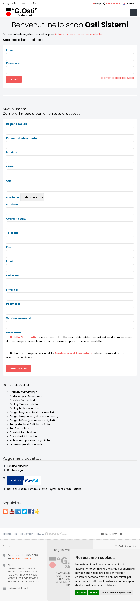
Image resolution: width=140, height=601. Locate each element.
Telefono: (12, 233)
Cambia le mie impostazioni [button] (116, 592)
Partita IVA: (13, 204)
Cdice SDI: (12, 275)
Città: (10, 166)
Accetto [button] (81, 592)
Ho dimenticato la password (117, 78)
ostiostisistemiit (18, 588)
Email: (10, 50)
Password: (13, 63)
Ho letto (15, 337)
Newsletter (13, 332)
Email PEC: (12, 289)
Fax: (8, 247)
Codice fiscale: (16, 218)
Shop (96, 3)
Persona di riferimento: (22, 138)
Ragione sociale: (17, 124)
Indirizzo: (12, 152)
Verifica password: (18, 318)
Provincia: (12, 197)
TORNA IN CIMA (111, 534)
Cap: (9, 181)
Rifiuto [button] (93, 592)
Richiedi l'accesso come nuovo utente (78, 34)
